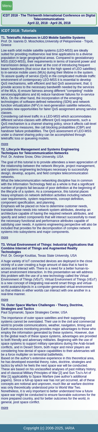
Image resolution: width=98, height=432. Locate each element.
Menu (6, 6)
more (4, 144)
